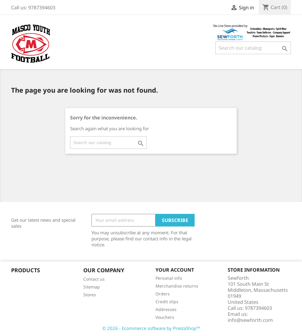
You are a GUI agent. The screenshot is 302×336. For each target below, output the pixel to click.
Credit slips (167, 301)
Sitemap (91, 287)
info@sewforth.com (250, 320)
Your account (175, 270)
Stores (89, 294)
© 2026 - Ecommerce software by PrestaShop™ (151, 328)
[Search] (253, 48)
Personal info (169, 278)
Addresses (166, 309)
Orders (163, 294)
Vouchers (165, 317)
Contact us (94, 279)
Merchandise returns (177, 286)
